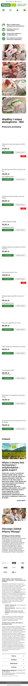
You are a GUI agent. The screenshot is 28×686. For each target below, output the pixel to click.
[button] (3, 10)
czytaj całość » (21, 500)
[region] (14, 17)
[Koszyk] (24, 10)
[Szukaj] (10, 10)
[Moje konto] (17, 10)
